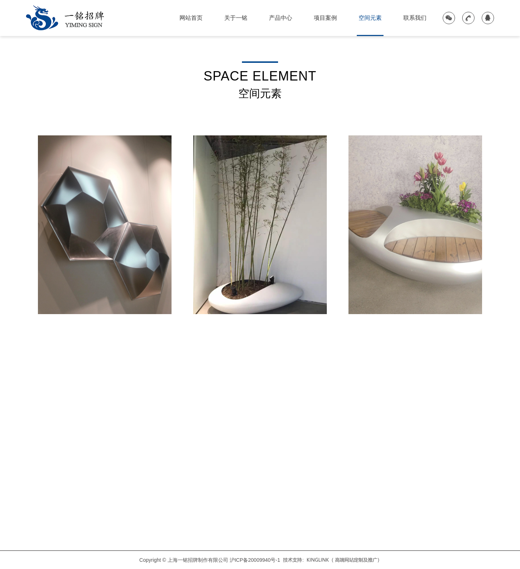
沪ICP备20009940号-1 (255, 560)
